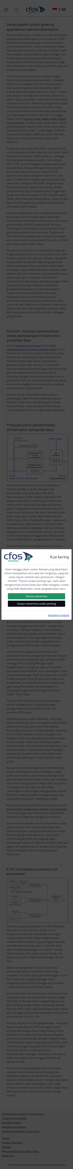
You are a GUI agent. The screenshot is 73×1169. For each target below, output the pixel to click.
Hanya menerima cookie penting (36, 603)
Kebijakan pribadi (58, 615)
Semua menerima (36, 596)
